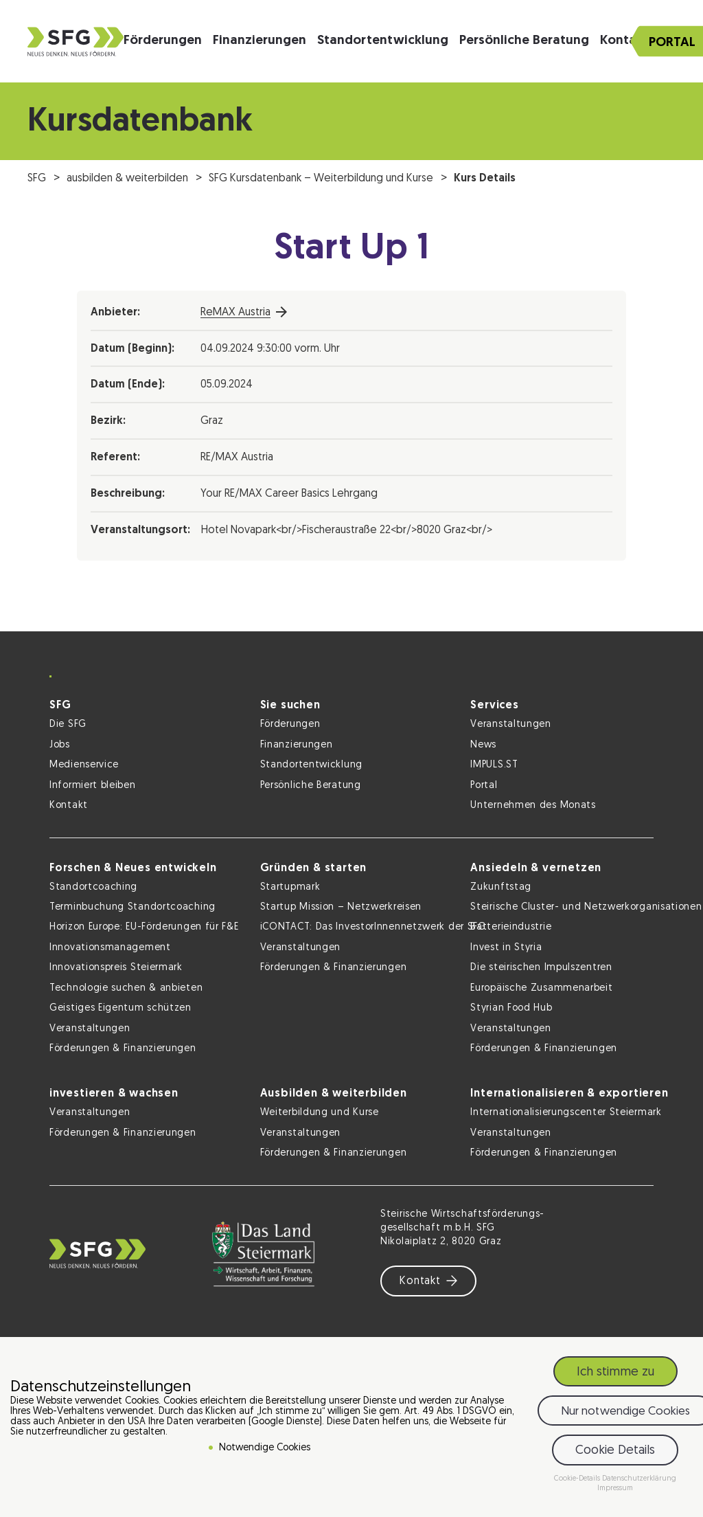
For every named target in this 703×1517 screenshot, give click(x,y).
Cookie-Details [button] (578, 1479)
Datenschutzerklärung (639, 1479)
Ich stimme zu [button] (615, 1372)
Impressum (615, 1488)
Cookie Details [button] (615, 1450)
